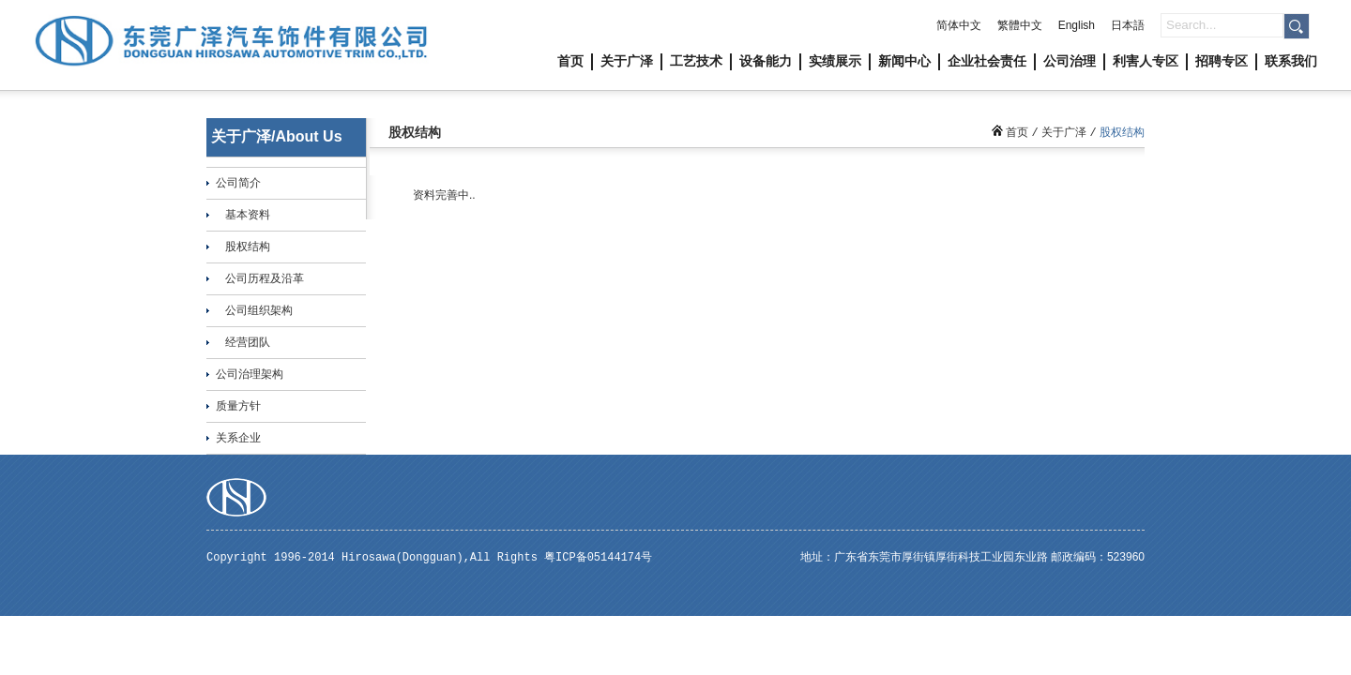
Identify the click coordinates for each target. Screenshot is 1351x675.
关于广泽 (626, 60)
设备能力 (765, 60)
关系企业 (238, 437)
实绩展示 (835, 60)
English (1076, 25)
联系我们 (1291, 60)
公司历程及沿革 (264, 278)
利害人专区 (1145, 60)
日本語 (1128, 25)
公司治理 (1069, 60)
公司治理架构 (249, 374)
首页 (570, 60)
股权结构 (247, 246)
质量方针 (238, 405)
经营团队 (247, 342)
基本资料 (247, 214)
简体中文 (958, 25)
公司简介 (238, 182)
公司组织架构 (259, 310)
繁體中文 (1019, 25)
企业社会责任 (987, 60)
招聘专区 (1221, 60)
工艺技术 (696, 60)
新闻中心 (904, 60)
